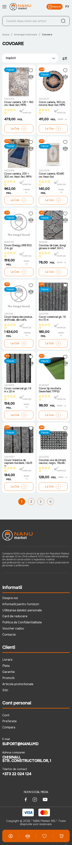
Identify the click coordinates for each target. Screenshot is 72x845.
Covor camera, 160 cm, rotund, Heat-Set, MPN (52, 104)
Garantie (8, 672)
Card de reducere (14, 616)
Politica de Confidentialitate (22, 622)
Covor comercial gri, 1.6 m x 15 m (52, 318)
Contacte (9, 635)
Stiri (5, 690)
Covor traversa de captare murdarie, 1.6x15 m (18, 462)
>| (50, 501)
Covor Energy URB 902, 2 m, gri (18, 247)
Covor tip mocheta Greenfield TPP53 (50, 390)
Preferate (9, 721)
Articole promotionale (17, 684)
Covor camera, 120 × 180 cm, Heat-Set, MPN (18, 104)
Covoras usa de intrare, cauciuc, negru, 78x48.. (52, 462)
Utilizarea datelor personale (22, 610)
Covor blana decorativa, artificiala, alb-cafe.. (18, 318)
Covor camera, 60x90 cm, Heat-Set (51, 175)
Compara (8, 727)
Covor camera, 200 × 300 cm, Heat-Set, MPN (17, 175)
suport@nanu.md (20, 744)
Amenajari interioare (25, 34)
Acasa (5, 34)
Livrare (7, 660)
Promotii (8, 678)
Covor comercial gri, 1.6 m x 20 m (17, 390)
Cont (5, 715)
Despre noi (10, 598)
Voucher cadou (13, 628)
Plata (6, 666)
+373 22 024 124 (16, 774)
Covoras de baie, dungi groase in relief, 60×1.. (52, 247)
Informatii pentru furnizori (20, 604)
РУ (67, 7)
